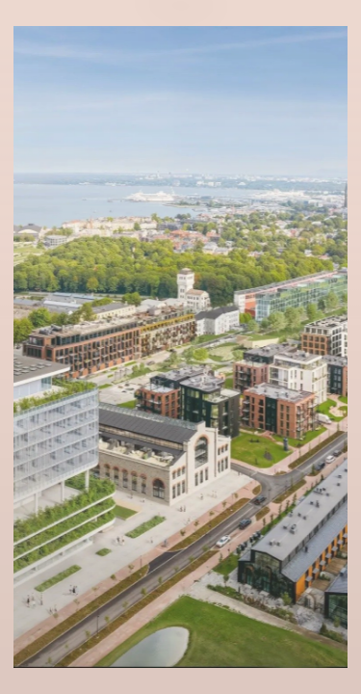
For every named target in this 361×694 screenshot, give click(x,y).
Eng (180, 51)
